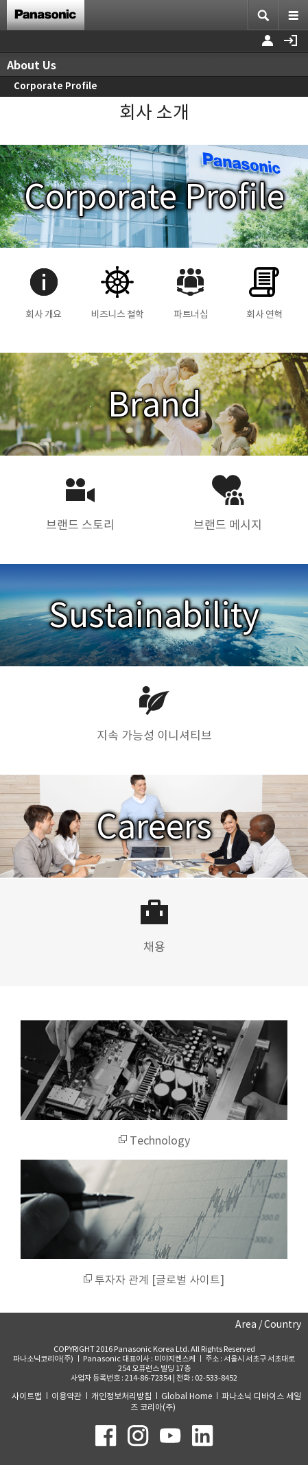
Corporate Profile (55, 86)
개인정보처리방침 (121, 1396)
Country (282, 1324)
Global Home (186, 1396)
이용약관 (66, 1396)
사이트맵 (27, 1396)
